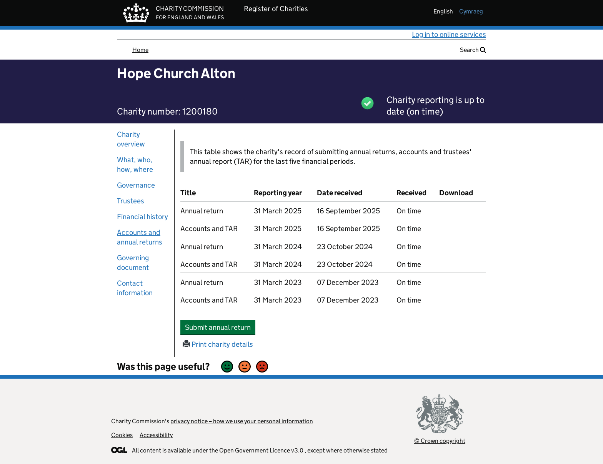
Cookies (122, 435)
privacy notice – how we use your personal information (241, 421)
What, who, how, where (135, 164)
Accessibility (156, 435)
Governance (136, 185)
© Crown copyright (439, 440)
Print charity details (218, 344)
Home (140, 49)
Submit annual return (220, 327)
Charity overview (131, 139)
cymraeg (471, 11)
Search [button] (473, 49)
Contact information (135, 288)
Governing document (133, 262)
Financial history (142, 216)
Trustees (130, 200)
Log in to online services (449, 34)
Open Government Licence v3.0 (261, 450)
